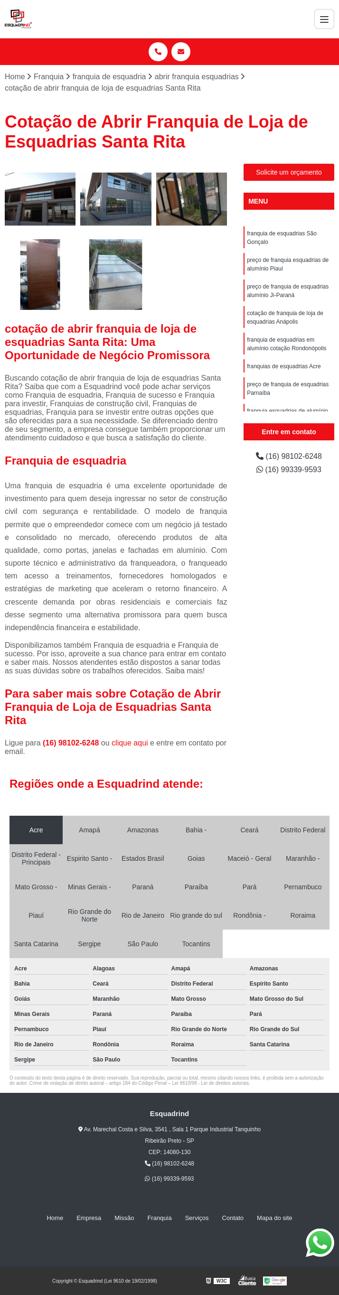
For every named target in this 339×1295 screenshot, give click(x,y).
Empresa (88, 1217)
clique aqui (130, 743)
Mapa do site (274, 1217)
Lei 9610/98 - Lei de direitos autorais (210, 1083)
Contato (233, 1217)
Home (55, 1217)
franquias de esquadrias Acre (283, 366)
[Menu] (324, 19)
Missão (124, 1217)
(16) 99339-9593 (288, 470)
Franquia (159, 1217)
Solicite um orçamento (289, 172)
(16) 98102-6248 (72, 743)
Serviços (197, 1217)
